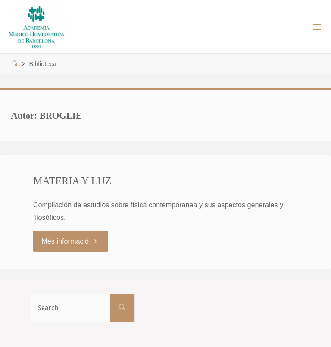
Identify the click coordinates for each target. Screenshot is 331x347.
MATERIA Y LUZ (72, 181)
